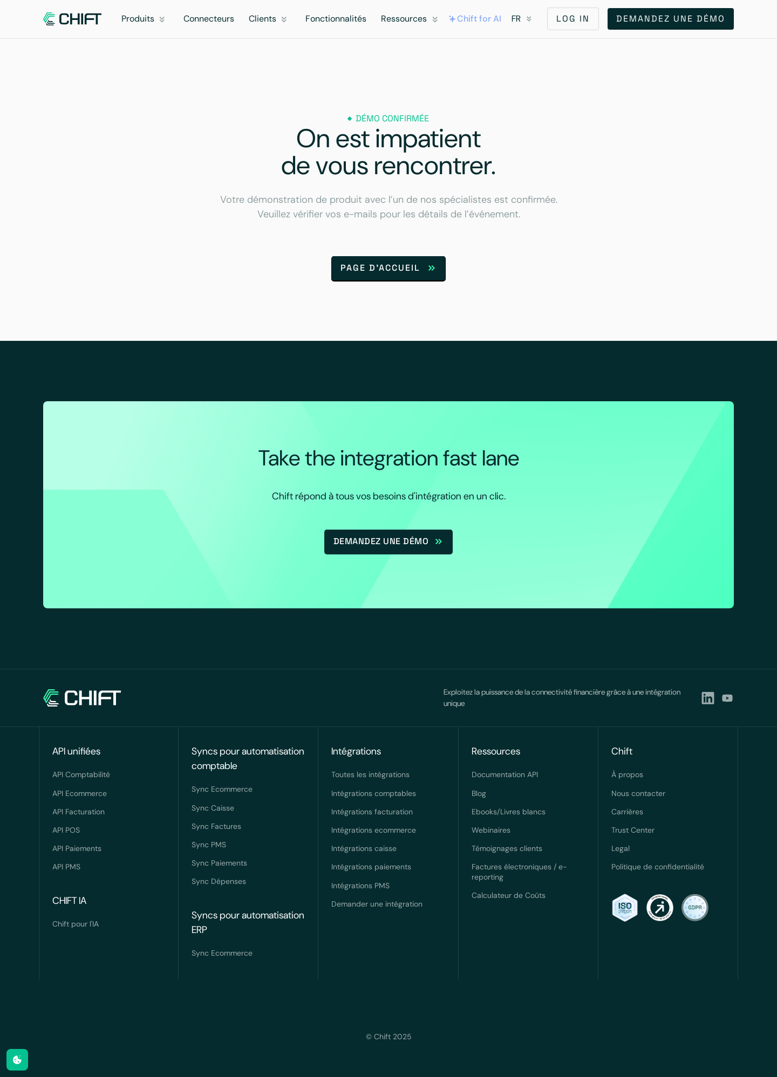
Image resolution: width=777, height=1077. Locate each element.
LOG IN (573, 18)
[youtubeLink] (727, 697)
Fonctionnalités (335, 18)
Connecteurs (208, 18)
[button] (145, 19)
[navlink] (72, 18)
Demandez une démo (670, 18)
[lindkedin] (707, 697)
